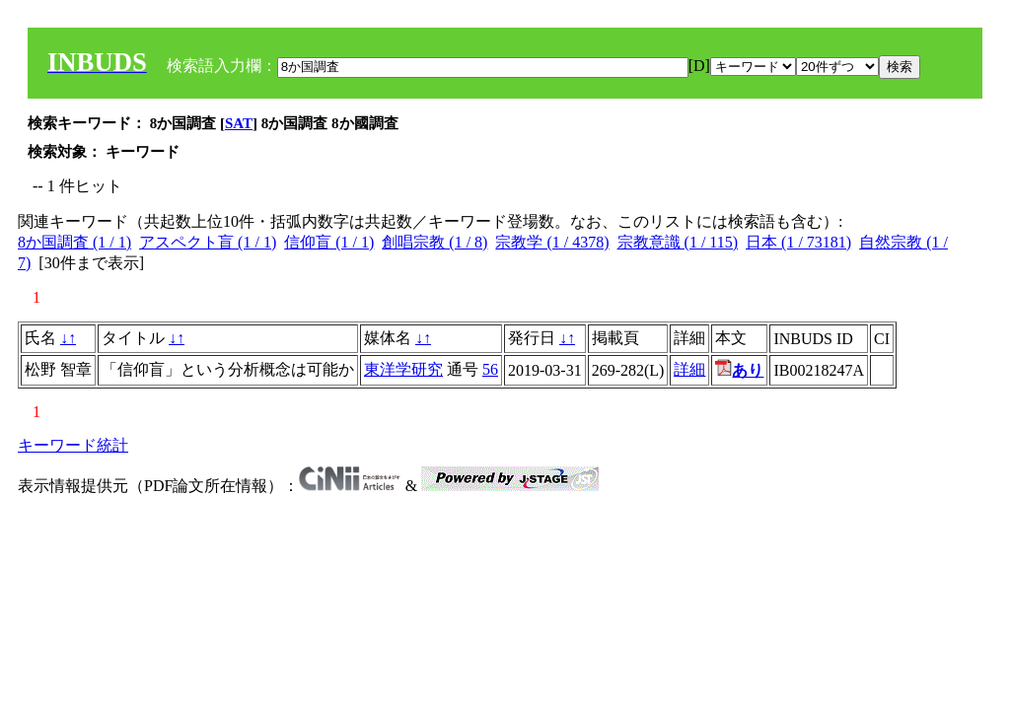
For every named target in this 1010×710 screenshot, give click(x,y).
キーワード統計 (73, 445)
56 (490, 369)
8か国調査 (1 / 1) (74, 242)
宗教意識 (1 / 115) (678, 242)
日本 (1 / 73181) (798, 242)
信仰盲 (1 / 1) (329, 242)
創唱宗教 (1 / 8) (434, 242)
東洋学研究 (403, 369)
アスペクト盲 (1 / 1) (207, 242)
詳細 (689, 369)
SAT (238, 123)
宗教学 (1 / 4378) (552, 242)
